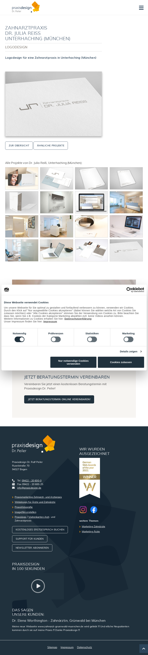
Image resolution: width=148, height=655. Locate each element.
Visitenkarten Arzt (38, 517)
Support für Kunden (30, 539)
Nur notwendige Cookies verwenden (73, 362)
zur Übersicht (19, 145)
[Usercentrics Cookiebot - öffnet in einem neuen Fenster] (129, 289)
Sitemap (52, 647)
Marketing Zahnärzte (93, 526)
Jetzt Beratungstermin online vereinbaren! (59, 399)
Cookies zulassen (121, 362)
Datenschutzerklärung (78, 318)
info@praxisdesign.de (29, 488)
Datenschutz (84, 647)
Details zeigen (128, 351)
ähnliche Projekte (50, 145)
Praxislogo (20, 517)
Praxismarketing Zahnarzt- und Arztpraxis (38, 497)
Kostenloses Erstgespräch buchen (40, 530)
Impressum (50, 321)
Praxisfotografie (24, 507)
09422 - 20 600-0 (31, 481)
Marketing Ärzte (91, 531)
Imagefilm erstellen (25, 512)
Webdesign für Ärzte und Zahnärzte (35, 502)
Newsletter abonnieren (32, 548)
